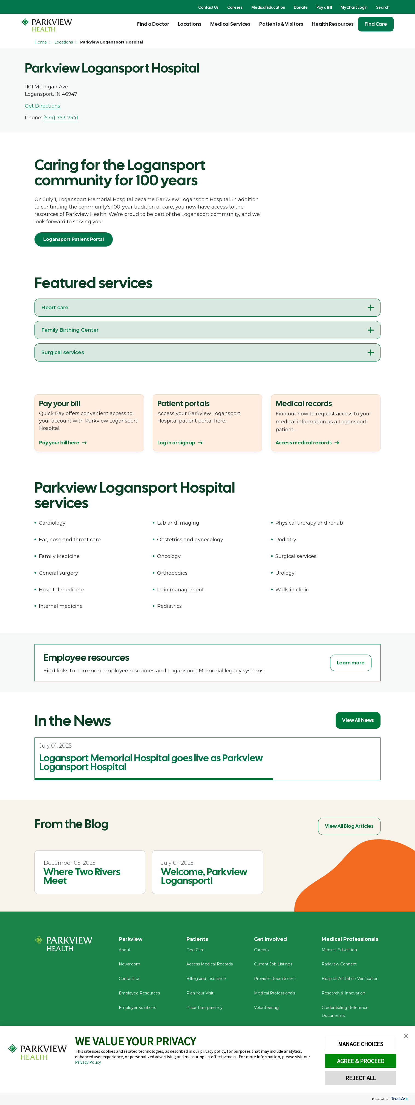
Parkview (131, 939)
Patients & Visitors (281, 24)
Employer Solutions (137, 1007)
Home (40, 42)
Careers (235, 7)
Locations (189, 24)
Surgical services (62, 352)
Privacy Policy (87, 1062)
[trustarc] (399, 1099)
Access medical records (304, 442)
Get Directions (42, 106)
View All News (358, 720)
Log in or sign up (176, 442)
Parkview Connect (339, 964)
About (125, 950)
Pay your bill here (59, 442)
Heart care (54, 308)
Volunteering (266, 1007)
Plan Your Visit (200, 993)
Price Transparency (204, 1007)
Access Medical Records (209, 964)
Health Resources (333, 24)
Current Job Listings (273, 964)
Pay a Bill (324, 7)
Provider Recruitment (275, 979)
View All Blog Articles (349, 826)
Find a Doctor (153, 24)
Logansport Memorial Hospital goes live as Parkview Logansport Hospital (151, 762)
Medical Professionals (274, 993)
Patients (197, 939)
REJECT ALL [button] (360, 1078)
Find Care (376, 24)
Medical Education (268, 7)
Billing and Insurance (206, 979)
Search (382, 7)
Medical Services (230, 24)
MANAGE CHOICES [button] (360, 1044)
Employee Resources (139, 993)
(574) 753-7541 (60, 118)
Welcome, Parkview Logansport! (204, 876)
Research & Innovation (343, 993)
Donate (301, 7)
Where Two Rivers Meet (82, 876)
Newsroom (129, 964)
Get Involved (270, 939)
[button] (405, 1036)
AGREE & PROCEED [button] (360, 1061)
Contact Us (208, 7)
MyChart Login (354, 7)
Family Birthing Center (70, 330)
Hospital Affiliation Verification (350, 979)
